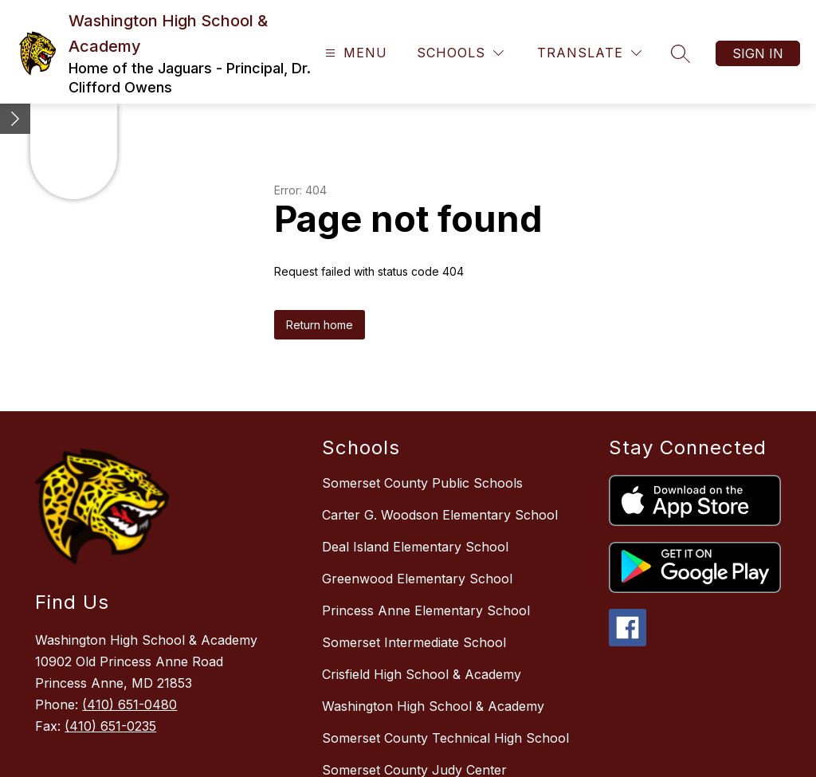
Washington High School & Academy (433, 706)
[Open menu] (354, 53)
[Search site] (680, 53)
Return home (319, 325)
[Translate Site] (589, 53)
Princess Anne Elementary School (426, 610)
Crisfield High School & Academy (421, 674)
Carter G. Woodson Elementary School (440, 515)
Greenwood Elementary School (417, 579)
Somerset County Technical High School (445, 738)
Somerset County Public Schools (422, 483)
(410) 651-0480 (129, 704)
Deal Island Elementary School (415, 547)
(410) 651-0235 (110, 726)
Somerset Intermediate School (414, 642)
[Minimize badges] (15, 119)
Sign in (757, 53)
